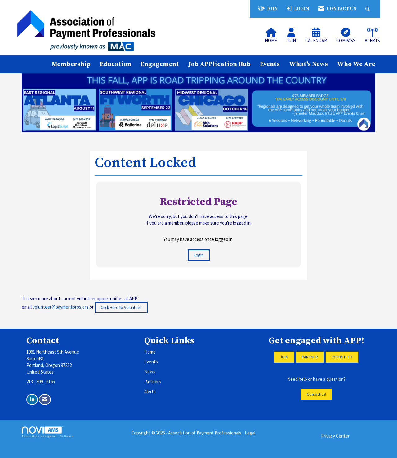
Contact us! (316, 394)
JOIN (284, 357)
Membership (71, 64)
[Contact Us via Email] (45, 399)
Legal (250, 433)
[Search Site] (368, 9)
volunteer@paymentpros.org (61, 307)
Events (270, 64)
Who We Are (356, 64)
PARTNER (310, 357)
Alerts (150, 391)
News (149, 372)
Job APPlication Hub (219, 64)
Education (115, 64)
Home (150, 352)
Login (198, 255)
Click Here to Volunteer (121, 307)
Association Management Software (48, 432)
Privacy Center (335, 436)
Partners (152, 382)
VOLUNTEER (342, 357)
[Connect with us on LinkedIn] (32, 399)
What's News (308, 64)
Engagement (160, 64)
